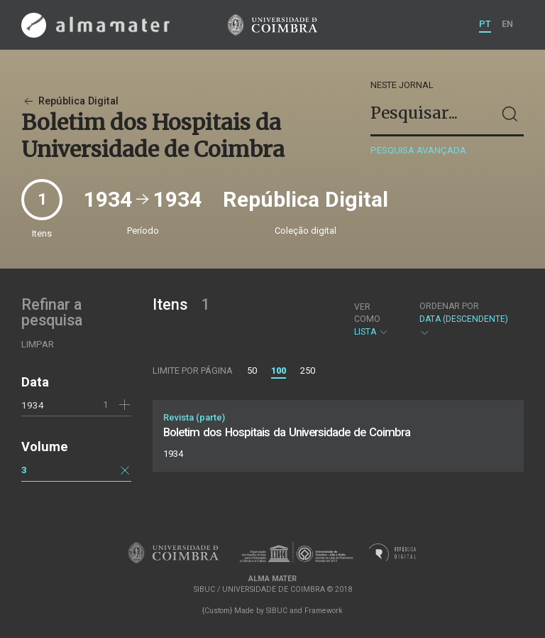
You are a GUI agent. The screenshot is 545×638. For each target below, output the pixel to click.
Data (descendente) (464, 319)
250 (307, 370)
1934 (32, 405)
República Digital (70, 101)
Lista (374, 319)
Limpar (37, 344)
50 (252, 370)
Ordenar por (449, 306)
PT (485, 23)
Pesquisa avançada (418, 150)
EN (507, 23)
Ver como (367, 313)
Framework (323, 610)
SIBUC (276, 610)
